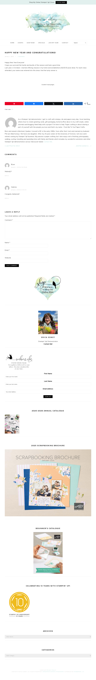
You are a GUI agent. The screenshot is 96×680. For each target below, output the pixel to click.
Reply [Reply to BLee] (7, 175)
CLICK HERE (61, 2)
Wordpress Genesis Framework (53, 671)
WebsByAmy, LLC (79, 671)
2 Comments (21, 56)
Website (8, 258)
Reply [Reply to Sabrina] (7, 198)
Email (7, 250)
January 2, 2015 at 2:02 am (18, 189)
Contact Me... (48, 142)
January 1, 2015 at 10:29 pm (19, 167)
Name (7, 242)
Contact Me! (48, 344)
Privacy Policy (51, 670)
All (12, 109)
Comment (9, 220)
